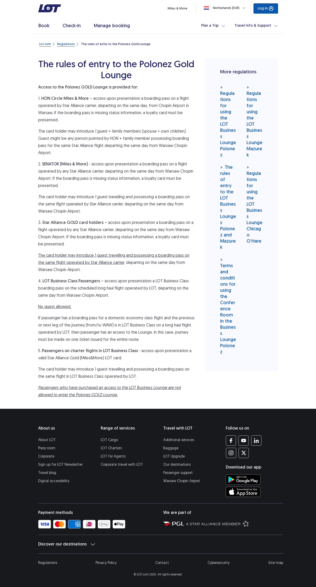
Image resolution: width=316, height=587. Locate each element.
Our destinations (177, 464)
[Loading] (225, 8)
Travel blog (47, 473)
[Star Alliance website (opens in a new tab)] (217, 523)
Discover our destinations (66, 544)
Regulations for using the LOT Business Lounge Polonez (228, 121)
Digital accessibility (53, 481)
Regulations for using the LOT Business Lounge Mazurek (254, 121)
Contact (162, 563)
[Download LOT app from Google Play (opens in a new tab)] (243, 479)
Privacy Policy (106, 563)
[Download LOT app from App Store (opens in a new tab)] (243, 492)
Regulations (47, 563)
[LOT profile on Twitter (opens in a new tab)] (243, 453)
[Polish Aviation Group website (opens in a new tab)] (173, 523)
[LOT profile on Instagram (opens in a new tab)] (231, 453)
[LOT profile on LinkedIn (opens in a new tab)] (256, 440)
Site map (275, 563)
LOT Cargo (109, 440)
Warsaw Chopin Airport (181, 481)
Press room (46, 448)
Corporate (46, 456)
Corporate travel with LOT (122, 464)
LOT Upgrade (174, 456)
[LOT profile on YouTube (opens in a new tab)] (243, 440)
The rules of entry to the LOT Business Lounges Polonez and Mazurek (228, 207)
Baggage (170, 448)
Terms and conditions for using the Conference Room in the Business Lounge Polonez (228, 305)
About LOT (47, 440)
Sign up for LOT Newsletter (60, 464)
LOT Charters (111, 448)
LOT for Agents (113, 456)
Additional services (178, 440)
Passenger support (178, 473)
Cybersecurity (219, 563)
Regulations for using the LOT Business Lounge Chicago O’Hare (254, 204)
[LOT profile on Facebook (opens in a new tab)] (231, 440)
